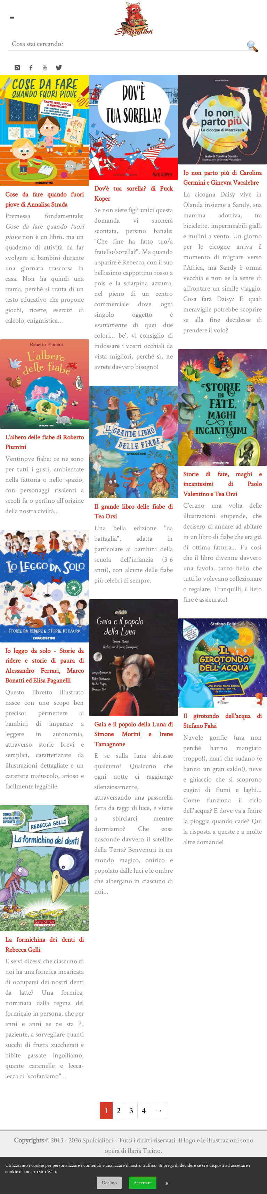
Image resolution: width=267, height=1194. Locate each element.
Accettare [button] (143, 1182)
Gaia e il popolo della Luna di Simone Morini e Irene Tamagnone (133, 734)
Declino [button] (109, 1182)
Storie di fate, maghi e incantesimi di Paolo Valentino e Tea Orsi (222, 484)
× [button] (166, 1182)
